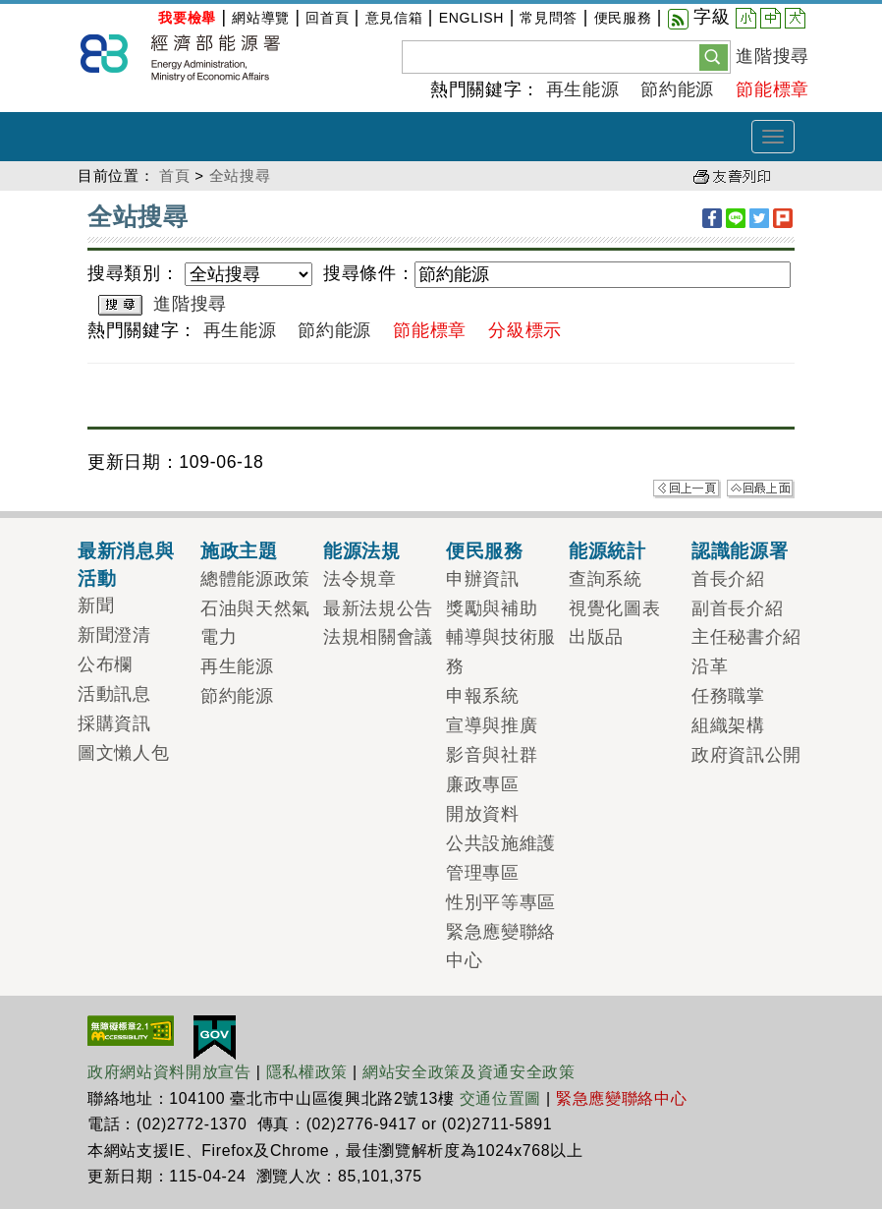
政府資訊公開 (746, 755)
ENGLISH (471, 18)
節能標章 (772, 89)
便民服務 (623, 18)
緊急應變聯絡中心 (621, 1098)
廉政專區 (483, 784)
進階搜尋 (772, 56)
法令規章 (360, 579)
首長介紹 (728, 579)
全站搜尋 (240, 175)
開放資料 (483, 814)
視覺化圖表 (614, 608)
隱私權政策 (307, 1072)
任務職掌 (728, 696)
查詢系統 (605, 579)
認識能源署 (739, 550)
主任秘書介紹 (746, 637)
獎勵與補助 (491, 608)
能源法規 (362, 550)
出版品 (596, 637)
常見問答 (549, 18)
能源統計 (607, 550)
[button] (713, 56)
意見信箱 (394, 18)
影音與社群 (491, 755)
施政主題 (239, 550)
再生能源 (583, 89)
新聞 (96, 605)
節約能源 (677, 89)
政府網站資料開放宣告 (169, 1072)
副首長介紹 (737, 608)
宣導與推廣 (491, 725)
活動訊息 (114, 694)
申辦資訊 (483, 579)
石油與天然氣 (255, 608)
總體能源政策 (255, 579)
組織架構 (728, 725)
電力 (218, 637)
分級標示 (525, 330)
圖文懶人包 (123, 753)
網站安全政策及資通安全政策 (469, 1072)
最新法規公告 (378, 608)
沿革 (709, 666)
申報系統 (483, 696)
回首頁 (327, 18)
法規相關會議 (378, 637)
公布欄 (105, 664)
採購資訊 (114, 723)
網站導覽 (261, 18)
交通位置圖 (500, 1098)
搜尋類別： (133, 273)
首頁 (174, 175)
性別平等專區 (501, 902)
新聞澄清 (114, 635)
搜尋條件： (368, 273)
